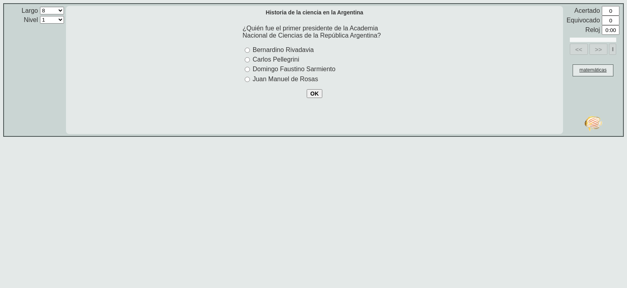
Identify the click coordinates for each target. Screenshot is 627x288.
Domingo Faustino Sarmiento (294, 69)
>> (598, 49)
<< (579, 49)
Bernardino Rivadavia (283, 49)
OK (314, 93)
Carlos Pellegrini (276, 59)
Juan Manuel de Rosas (285, 79)
